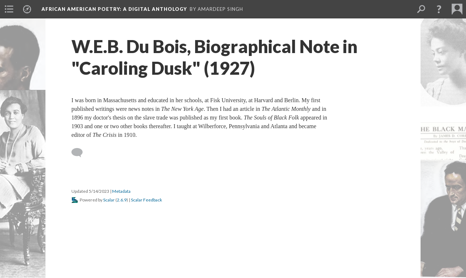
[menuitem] (9, 9)
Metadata (121, 191)
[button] (439, 9)
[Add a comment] (80, 152)
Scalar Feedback (146, 200)
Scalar (109, 200)
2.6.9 (122, 200)
